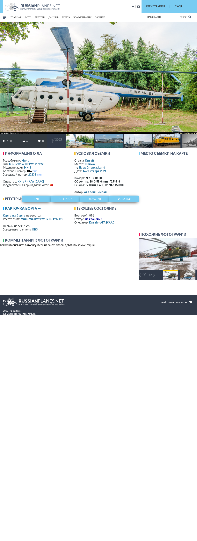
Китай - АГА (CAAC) (31, 181)
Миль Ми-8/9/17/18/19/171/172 (42, 219)
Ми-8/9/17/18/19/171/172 (26, 164)
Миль (25, 160)
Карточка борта (14, 215)
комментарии (82, 17)
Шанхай (90, 164)
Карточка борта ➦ (23, 208)
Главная (16, 17)
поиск (66, 17)
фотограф (124, 198)
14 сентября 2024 (94, 171)
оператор (66, 198)
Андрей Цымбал (95, 192)
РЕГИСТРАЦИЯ (155, 6)
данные (53, 17)
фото (28, 17)
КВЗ (35, 229)
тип (34, 171)
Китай (89, 160)
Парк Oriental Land (92, 167)
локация (95, 198)
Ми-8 (27, 167)
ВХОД (178, 6)
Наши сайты (154, 17)
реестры (40, 17)
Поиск (185, 17)
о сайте (100, 17)
